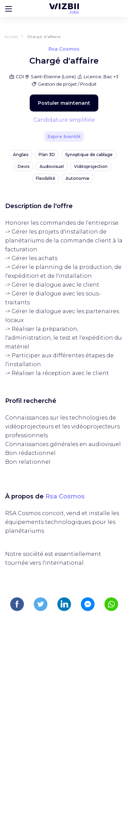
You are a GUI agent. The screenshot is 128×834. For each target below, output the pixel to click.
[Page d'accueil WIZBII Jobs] (64, 8)
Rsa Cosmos (65, 496)
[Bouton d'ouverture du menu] (8, 8)
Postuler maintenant (64, 103)
